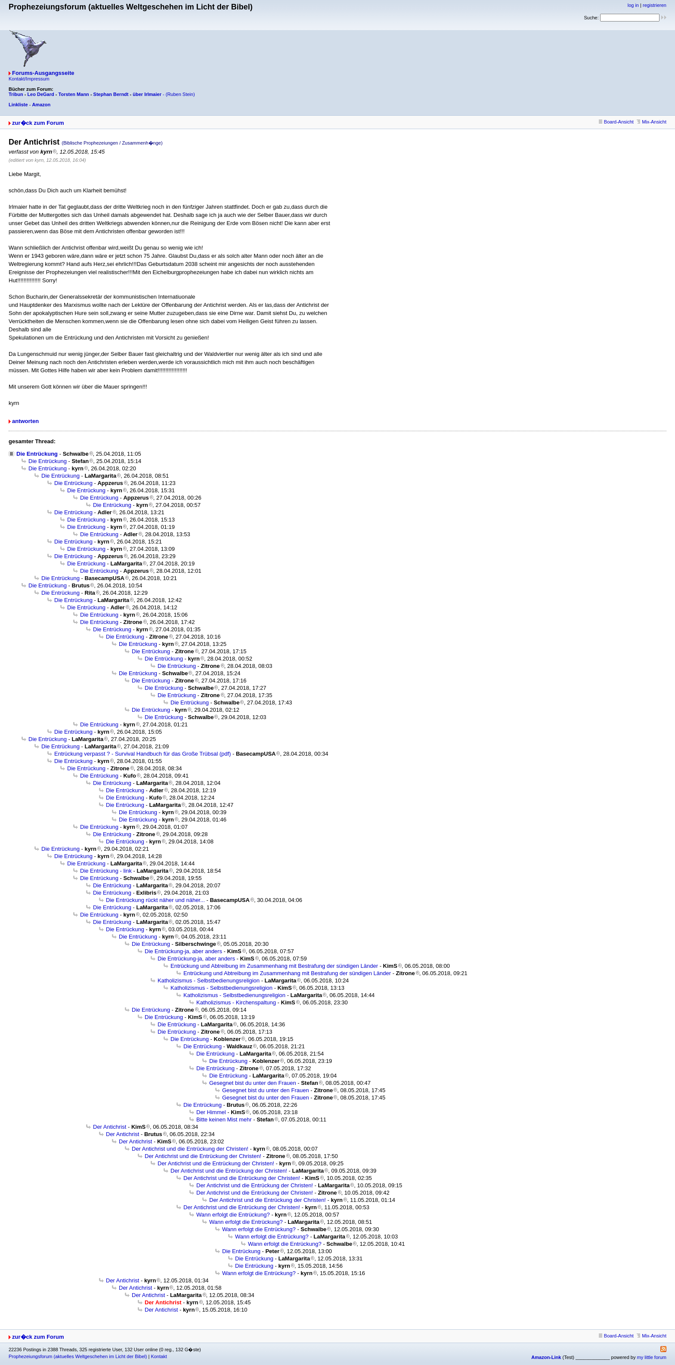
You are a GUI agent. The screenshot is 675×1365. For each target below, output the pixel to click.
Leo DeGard (40, 94)
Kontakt (159, 1356)
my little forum (651, 1357)
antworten (25, 421)
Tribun (16, 94)
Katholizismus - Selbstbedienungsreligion (209, 980)
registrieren (654, 5)
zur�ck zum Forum (38, 123)
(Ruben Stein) (180, 94)
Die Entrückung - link (106, 871)
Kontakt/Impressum (29, 78)
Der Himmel (211, 1112)
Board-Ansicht (616, 121)
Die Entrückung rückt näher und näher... (155, 900)
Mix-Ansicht (651, 121)
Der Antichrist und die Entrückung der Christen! (190, 1149)
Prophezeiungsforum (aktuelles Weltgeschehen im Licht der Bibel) (78, 1356)
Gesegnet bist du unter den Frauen (252, 1083)
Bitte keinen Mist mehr (224, 1119)
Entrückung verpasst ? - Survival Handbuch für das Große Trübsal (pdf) (142, 753)
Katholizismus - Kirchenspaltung (236, 1002)
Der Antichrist (109, 1127)
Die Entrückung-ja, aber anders (183, 951)
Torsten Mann (74, 94)
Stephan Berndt (111, 94)
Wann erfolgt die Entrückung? (233, 1214)
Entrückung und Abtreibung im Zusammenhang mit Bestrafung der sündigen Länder (274, 966)
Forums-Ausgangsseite (43, 73)
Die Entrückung (37, 454)
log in (633, 5)
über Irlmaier (147, 94)
